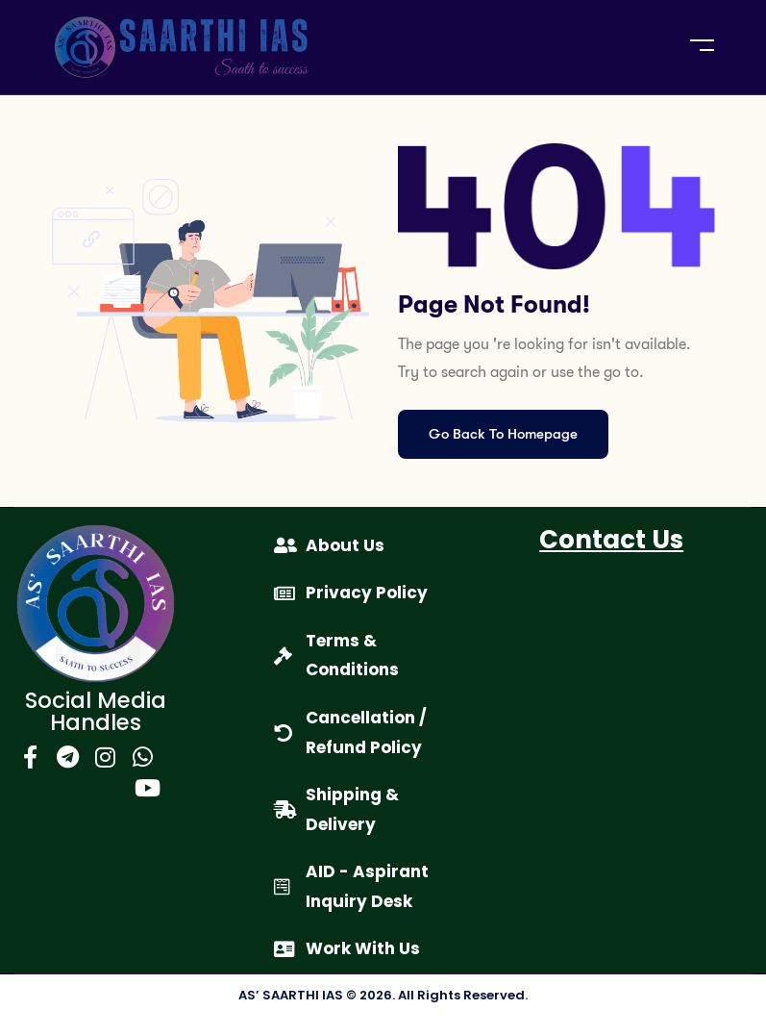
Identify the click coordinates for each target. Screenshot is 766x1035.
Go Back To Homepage (503, 433)
